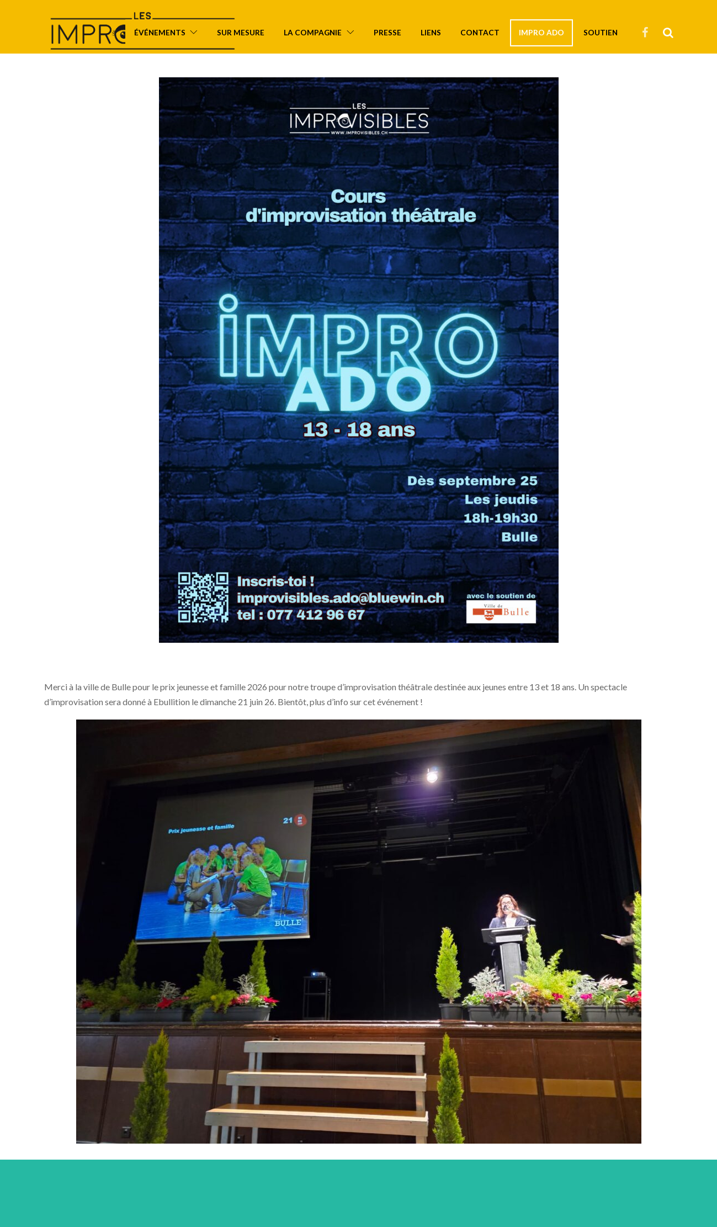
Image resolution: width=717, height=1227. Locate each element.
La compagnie (313, 32)
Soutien (600, 32)
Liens (431, 32)
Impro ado (541, 32)
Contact (480, 32)
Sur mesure (240, 32)
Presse (387, 32)
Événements (159, 32)
